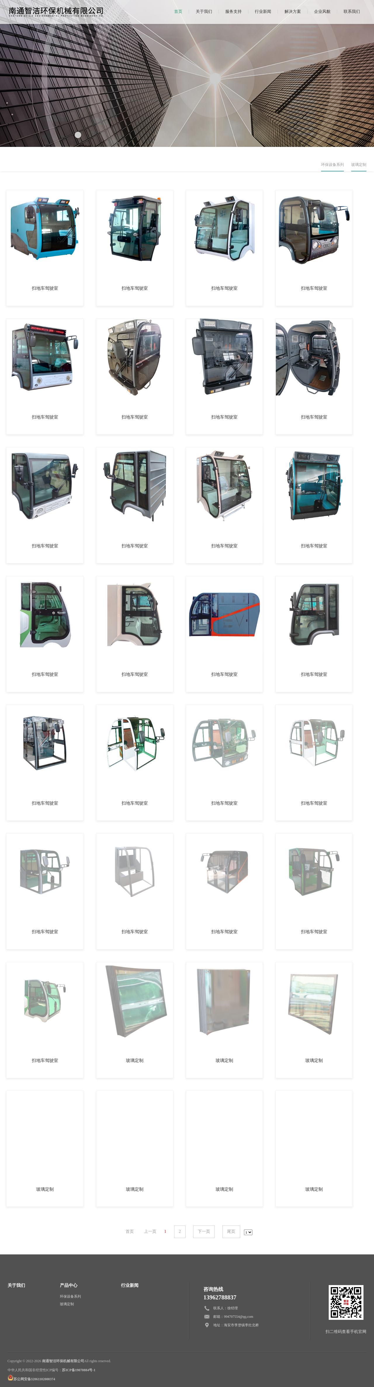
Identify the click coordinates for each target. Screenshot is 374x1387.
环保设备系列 (332, 165)
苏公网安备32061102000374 (34, 1379)
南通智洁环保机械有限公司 (63, 1361)
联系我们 (352, 11)
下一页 (204, 1231)
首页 (178, 11)
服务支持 (233, 11)
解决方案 (293, 11)
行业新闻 (263, 11)
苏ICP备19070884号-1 (78, 1370)
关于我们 (204, 11)
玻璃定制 (358, 165)
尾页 (231, 1231)
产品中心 (68, 1285)
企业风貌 (322, 11)
